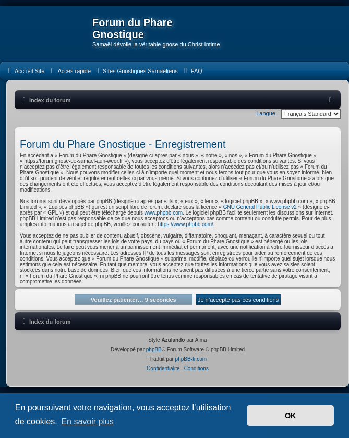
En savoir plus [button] (87, 421)
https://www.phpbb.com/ (185, 224)
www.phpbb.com (164, 213)
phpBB (154, 349)
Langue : (267, 113)
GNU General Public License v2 (260, 207)
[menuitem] (24, 71)
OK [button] (290, 415)
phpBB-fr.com (191, 359)
